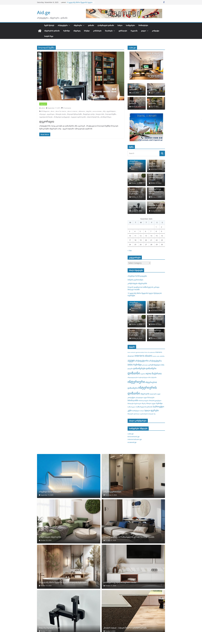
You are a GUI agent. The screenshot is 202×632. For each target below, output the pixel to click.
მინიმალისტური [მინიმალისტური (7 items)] (144, 400)
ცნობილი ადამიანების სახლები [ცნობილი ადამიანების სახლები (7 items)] (144, 414)
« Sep (130, 250)
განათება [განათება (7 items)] (145, 365)
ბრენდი (87, 31)
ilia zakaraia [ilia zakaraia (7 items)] (151, 352)
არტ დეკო (42, 114)
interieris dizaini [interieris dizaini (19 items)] (143, 355)
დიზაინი (91, 25)
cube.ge (131, 434)
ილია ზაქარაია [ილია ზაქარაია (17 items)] (154, 373)
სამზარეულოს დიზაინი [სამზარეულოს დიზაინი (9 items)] (144, 407)
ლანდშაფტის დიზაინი (106, 25)
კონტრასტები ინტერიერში (135, 178)
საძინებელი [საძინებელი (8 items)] (136, 411)
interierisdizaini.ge (135, 439)
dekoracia (82, 111)
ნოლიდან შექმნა (110, 114)
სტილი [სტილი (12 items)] (147, 410)
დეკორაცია (50, 114)
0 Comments (66, 108)
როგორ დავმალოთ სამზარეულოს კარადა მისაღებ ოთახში (156, 175)
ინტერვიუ (76, 31)
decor (52, 111)
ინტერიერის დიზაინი (52, 31)
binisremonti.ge (133, 436)
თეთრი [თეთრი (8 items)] (143, 374)
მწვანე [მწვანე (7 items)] (144, 403)
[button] (69, 25)
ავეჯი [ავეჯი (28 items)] (131, 360)
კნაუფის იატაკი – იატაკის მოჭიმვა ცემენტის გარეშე (156, 205)
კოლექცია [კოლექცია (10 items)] (131, 397)
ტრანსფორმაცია (106, 117)
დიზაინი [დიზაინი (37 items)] (134, 373)
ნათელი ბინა (100, 114)
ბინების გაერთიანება (154, 164)
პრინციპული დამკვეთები (62, 117)
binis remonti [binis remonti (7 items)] (131, 352)
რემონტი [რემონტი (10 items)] (159, 403)
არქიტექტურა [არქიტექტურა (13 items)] (155, 360)
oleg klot (88, 111)
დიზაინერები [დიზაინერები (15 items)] (139, 368)
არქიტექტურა (63, 25)
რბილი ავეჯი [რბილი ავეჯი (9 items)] (150, 403)
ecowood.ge (132, 442)
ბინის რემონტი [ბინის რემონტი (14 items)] (135, 364)
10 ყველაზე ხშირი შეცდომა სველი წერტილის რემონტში (79, 3)
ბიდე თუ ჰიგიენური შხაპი (136, 206)
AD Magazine (45, 111)
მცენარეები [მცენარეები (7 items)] (137, 403)
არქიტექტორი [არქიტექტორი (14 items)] (142, 360)
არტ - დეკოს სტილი (109, 111)
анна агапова (97, 111)
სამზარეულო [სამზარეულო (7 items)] (132, 407)
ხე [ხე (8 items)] (154, 414)
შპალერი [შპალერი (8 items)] (131, 414)
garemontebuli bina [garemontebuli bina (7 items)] (141, 352)
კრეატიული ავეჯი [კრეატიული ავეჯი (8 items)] (141, 397)
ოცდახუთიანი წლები (46, 117)
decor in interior (72, 111)
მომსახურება (143, 25)
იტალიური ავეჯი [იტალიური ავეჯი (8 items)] (155, 394)
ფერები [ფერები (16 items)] (155, 410)
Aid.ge (43, 12)
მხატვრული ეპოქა (89, 114)
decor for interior (61, 111)
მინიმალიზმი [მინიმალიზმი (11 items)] (133, 400)
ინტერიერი (78, 25)
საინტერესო (130, 25)
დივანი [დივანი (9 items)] (130, 369)
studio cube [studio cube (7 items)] (156, 356)
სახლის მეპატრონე (93, 117)
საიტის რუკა (48, 36)
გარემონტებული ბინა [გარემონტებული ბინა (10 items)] (156, 365)
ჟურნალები (123, 31)
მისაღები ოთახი (61, 114)
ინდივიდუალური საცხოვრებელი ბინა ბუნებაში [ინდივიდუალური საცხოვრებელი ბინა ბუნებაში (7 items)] (142, 377)
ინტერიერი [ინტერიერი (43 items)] (136, 381)
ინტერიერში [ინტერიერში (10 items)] (145, 394)
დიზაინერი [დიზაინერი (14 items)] (151, 368)
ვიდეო (143, 31)
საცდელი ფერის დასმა (78, 117)
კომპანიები (97, 31)
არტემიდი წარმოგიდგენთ (136, 162)
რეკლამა (134, 31)
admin (43, 108)
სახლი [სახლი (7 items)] (142, 411)
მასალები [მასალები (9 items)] (150, 397)
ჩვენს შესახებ (49, 25)
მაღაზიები (109, 31)
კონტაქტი (155, 31)
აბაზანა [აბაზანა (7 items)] (162, 356)
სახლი (119, 25)
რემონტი (66, 31)
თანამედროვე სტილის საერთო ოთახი (156, 191)
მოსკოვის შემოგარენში (74, 114)
